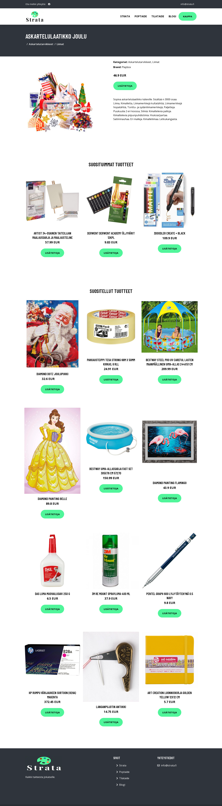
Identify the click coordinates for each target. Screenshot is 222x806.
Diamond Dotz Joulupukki (52, 374)
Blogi (172, 16)
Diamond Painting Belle (52, 499)
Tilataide (157, 16)
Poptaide (141, 16)
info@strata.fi (187, 4)
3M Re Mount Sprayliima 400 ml (111, 594)
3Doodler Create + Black (169, 233)
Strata (125, 16)
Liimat (60, 44)
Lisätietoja (125, 85)
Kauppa (187, 16)
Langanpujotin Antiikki (111, 707)
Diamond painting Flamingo (170, 483)
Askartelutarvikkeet (41, 44)
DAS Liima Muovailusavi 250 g (52, 594)
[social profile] (49, 4)
